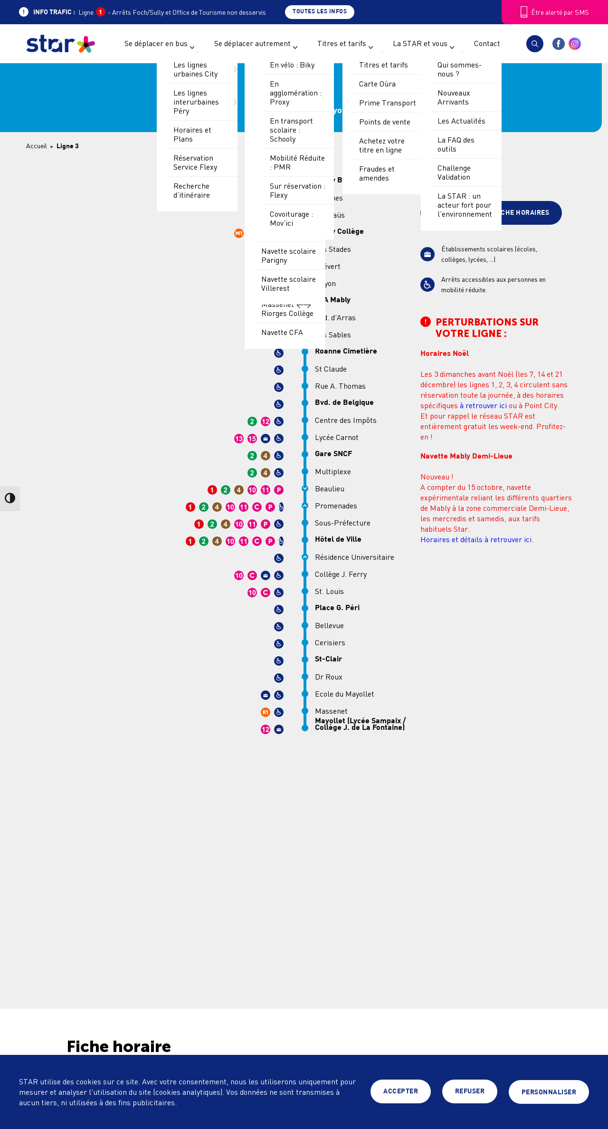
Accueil (36, 146)
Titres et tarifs (341, 43)
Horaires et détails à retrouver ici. (476, 539)
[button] (534, 43)
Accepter (400, 1092)
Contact (487, 43)
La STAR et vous (420, 43)
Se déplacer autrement (252, 43)
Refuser (470, 1092)
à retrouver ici (483, 405)
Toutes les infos (320, 11)
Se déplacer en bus (156, 43)
